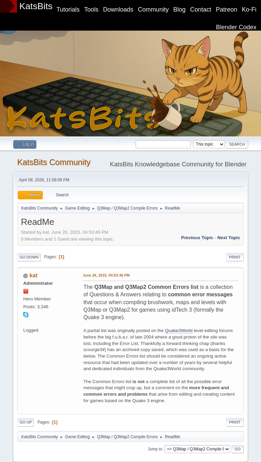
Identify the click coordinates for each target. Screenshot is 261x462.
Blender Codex (236, 27)
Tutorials (68, 9)
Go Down (28, 257)
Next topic (228, 237)
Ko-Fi (249, 9)
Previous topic (197, 237)
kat (33, 275)
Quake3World (178, 330)
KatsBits (36, 6)
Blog (179, 9)
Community (153, 9)
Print (235, 257)
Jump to (155, 448)
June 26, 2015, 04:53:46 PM (106, 275)
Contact (200, 9)
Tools (91, 9)
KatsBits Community (53, 162)
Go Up (25, 422)
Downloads (118, 9)
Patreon (226, 9)
